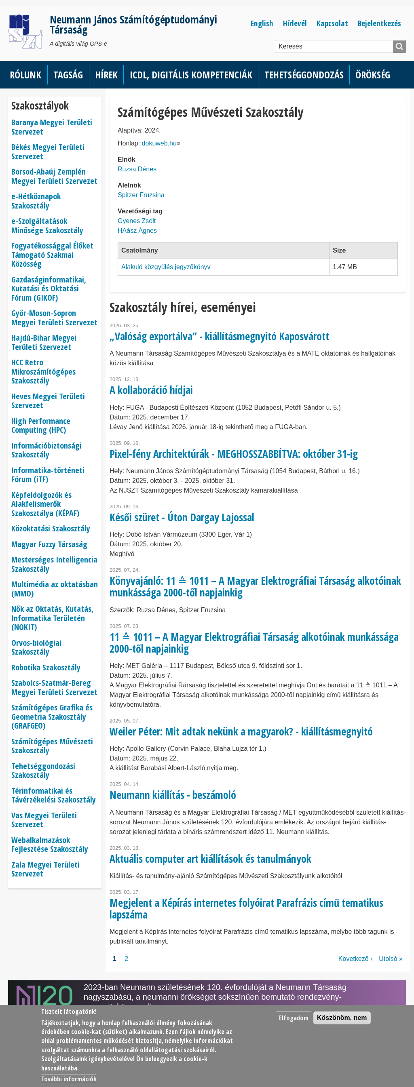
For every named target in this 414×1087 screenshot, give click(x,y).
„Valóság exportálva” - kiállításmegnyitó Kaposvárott (219, 336)
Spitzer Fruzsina (141, 195)
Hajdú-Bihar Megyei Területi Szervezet (43, 342)
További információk (69, 1078)
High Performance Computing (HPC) (40, 425)
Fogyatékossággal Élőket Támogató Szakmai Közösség (52, 254)
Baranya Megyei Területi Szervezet (51, 127)
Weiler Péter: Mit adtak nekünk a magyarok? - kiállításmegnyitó (241, 731)
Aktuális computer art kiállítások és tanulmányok (210, 858)
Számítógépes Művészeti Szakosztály (52, 746)
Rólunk (25, 74)
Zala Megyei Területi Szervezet (45, 869)
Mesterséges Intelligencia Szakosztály (54, 564)
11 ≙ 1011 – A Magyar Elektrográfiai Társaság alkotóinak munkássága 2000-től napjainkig (254, 643)
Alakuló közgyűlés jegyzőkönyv (166, 266)
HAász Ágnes (137, 230)
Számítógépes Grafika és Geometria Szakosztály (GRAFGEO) (52, 716)
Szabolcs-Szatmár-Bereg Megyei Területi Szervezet (54, 687)
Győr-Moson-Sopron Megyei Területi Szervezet (54, 318)
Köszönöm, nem (342, 1017)
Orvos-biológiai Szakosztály (36, 647)
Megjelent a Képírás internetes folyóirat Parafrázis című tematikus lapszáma (246, 908)
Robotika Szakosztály (45, 667)
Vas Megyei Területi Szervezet (44, 820)
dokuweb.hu (162, 143)
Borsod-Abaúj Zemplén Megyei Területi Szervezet (54, 176)
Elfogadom (293, 1017)
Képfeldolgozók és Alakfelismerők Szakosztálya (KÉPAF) (45, 503)
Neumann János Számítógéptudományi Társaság (133, 24)
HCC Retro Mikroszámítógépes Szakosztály (43, 371)
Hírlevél (295, 23)
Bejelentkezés (379, 23)
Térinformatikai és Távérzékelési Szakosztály (53, 795)
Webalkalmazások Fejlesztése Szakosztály (49, 844)
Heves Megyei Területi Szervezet (48, 401)
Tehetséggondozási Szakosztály (43, 770)
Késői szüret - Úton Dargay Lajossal (182, 517)
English (262, 23)
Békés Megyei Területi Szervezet (47, 151)
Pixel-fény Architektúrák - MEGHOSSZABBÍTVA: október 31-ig (234, 454)
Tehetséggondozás (304, 74)
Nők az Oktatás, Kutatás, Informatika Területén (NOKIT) (52, 617)
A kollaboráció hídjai (151, 390)
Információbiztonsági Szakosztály (46, 450)
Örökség (372, 74)
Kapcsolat (332, 23)
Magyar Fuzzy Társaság (49, 544)
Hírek (106, 74)
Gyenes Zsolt (137, 220)
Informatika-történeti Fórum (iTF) (47, 475)
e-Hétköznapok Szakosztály (36, 201)
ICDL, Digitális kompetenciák (191, 74)
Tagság (68, 74)
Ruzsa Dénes (137, 169)
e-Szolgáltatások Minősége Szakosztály (47, 225)
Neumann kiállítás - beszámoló (173, 795)
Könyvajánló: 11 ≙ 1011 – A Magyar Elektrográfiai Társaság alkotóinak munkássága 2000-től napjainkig (255, 586)
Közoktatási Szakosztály (50, 528)
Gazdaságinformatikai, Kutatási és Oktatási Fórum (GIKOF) (48, 288)
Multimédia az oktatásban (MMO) (54, 589)
